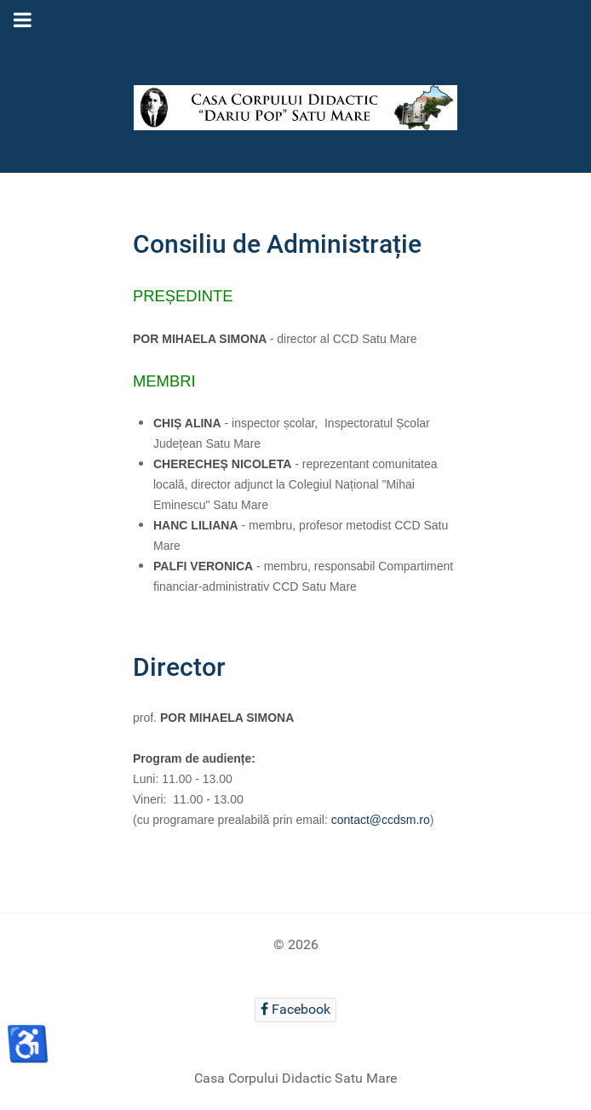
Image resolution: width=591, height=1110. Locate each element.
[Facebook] (296, 1010)
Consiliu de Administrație (277, 244)
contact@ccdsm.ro (380, 820)
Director (179, 667)
